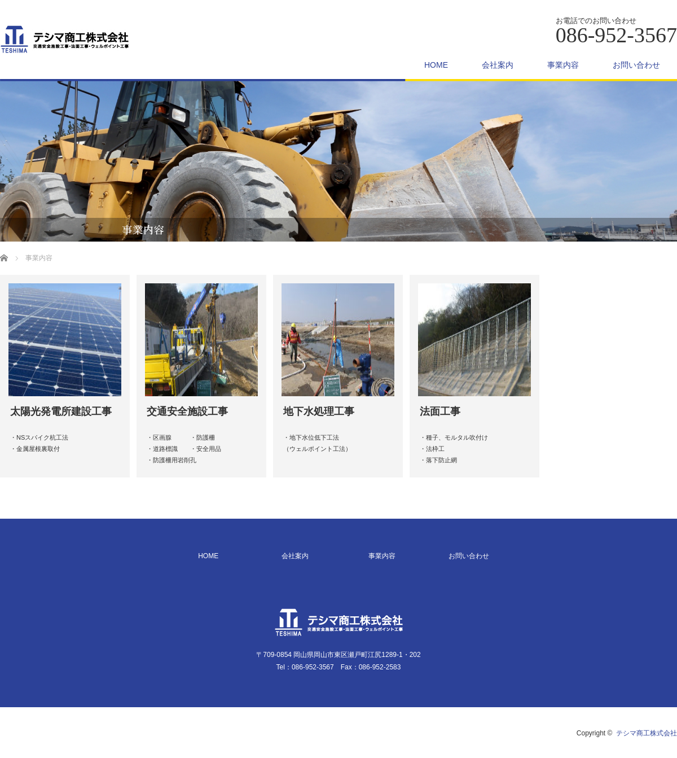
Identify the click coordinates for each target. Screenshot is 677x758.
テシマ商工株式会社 (646, 733)
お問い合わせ (636, 64)
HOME (436, 64)
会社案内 (497, 64)
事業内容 (563, 64)
